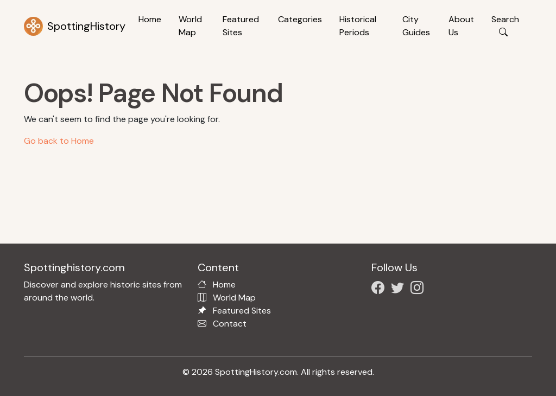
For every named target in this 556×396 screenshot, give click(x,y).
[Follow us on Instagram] (419, 289)
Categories (300, 19)
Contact (230, 323)
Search (505, 26)
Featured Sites (241, 26)
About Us (461, 26)
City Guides (416, 26)
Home (149, 19)
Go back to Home (59, 140)
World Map (190, 26)
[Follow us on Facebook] (380, 289)
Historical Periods (357, 26)
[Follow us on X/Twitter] (399, 289)
